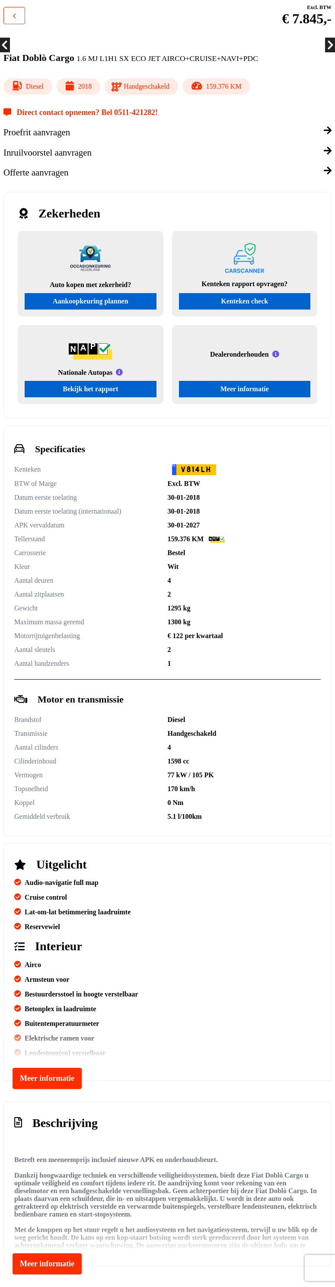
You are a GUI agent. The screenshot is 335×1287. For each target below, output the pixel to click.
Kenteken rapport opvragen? (244, 283)
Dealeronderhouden (239, 354)
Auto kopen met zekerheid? (90, 284)
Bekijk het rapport (90, 389)
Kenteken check (244, 301)
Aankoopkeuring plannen (90, 301)
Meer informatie (244, 389)
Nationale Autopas (85, 372)
